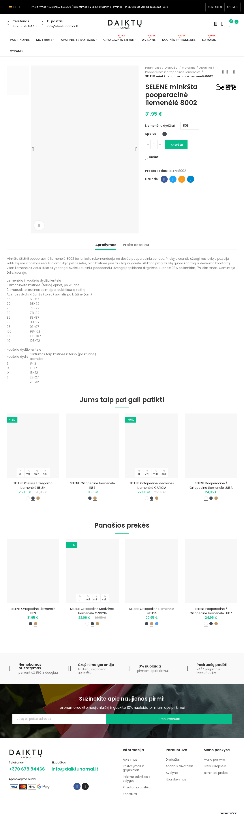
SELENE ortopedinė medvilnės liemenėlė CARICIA (152, 485)
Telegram (190, 179)
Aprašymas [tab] (105, 244)
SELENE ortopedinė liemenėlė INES (92, 485)
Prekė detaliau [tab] (136, 244)
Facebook (164, 179)
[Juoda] (164, 134)
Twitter (173, 179)
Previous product (223, 72)
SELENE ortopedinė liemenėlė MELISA (151, 613)
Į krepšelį (176, 145)
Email (181, 179)
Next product (234, 72)
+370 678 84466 (26, 26)
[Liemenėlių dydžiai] (189, 126)
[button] (214, 7)
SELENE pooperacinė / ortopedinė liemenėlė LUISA (211, 485)
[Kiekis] (154, 144)
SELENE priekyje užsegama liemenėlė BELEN (33, 485)
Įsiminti (154, 157)
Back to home (228, 72)
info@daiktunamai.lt (62, 26)
